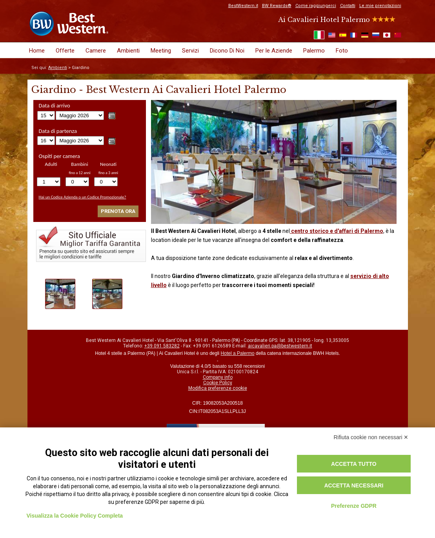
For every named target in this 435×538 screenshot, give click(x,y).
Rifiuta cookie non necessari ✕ (371, 437)
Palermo (314, 50)
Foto (342, 50)
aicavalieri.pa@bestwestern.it (280, 346)
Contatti (347, 5)
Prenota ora (118, 211)
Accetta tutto (354, 464)
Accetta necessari (353, 485)
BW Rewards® (276, 5)
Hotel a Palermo (238, 353)
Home (37, 50)
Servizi (190, 50)
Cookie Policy (217, 382)
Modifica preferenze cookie (217, 388)
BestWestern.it (243, 5)
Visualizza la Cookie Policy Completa (75, 516)
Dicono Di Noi (227, 50)
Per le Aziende (273, 50)
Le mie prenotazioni (380, 5)
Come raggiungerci (315, 5)
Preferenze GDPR (354, 506)
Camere (96, 50)
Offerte (65, 50)
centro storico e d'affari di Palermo (336, 231)
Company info (218, 377)
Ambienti (128, 50)
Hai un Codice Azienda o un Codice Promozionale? (82, 197)
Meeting (161, 50)
